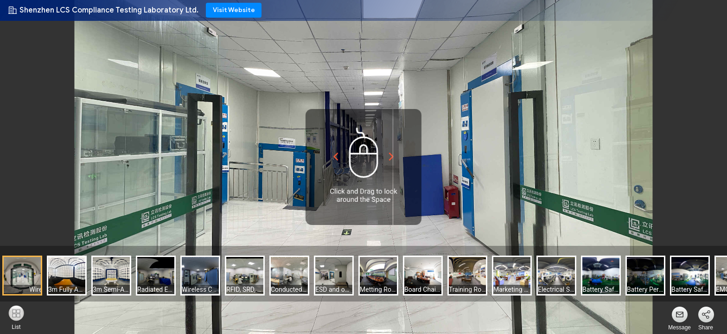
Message (679, 327)
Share (705, 327)
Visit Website (234, 10)
